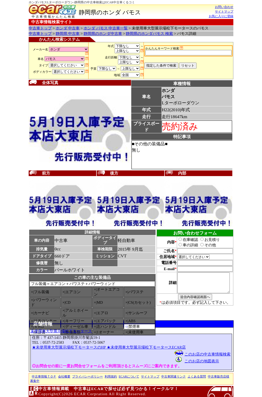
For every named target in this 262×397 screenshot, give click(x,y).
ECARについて (129, 376)
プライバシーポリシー (87, 376)
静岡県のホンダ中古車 (103, 34)
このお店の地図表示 (201, 361)
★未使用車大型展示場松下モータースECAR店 (146, 347)
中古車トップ (40, 28)
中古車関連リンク (173, 376)
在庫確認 (185, 240)
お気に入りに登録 (221, 16)
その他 (205, 245)
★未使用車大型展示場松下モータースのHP (69, 347)
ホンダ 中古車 (68, 28)
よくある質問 (197, 376)
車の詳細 (185, 245)
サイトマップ (224, 11)
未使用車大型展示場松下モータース (61, 331)
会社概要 (64, 376)
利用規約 (111, 376)
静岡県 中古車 (68, 34)
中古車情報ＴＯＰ (44, 376)
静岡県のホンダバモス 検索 (149, 34)
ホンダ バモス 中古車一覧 (106, 28)
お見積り (207, 240)
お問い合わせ (224, 7)
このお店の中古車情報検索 (207, 354)
